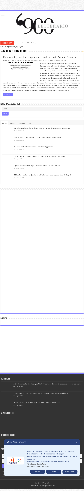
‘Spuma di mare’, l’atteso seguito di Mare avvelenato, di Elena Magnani (37, 165)
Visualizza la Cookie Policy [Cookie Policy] (36, 464)
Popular (12, 123)
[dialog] (42, 457)
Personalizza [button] (70, 472)
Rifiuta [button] (53, 472)
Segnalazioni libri (44, 60)
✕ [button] (77, 442)
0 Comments (56, 60)
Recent (4, 123)
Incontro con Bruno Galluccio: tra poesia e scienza (30, 43)
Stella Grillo (7, 60)
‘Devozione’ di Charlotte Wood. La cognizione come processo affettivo (37, 137)
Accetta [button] (37, 472)
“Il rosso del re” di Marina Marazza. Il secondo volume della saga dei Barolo (39, 156)
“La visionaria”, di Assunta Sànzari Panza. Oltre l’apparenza (33, 147)
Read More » (7, 94)
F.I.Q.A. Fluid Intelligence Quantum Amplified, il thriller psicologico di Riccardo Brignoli (42, 175)
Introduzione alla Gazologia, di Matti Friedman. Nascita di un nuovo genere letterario (42, 128)
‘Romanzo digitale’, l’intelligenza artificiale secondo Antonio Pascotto (39, 57)
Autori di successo (32, 60)
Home (2, 47)
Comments (21, 123)
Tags (29, 123)
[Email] (42, 109)
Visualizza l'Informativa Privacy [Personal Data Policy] (38, 466)
